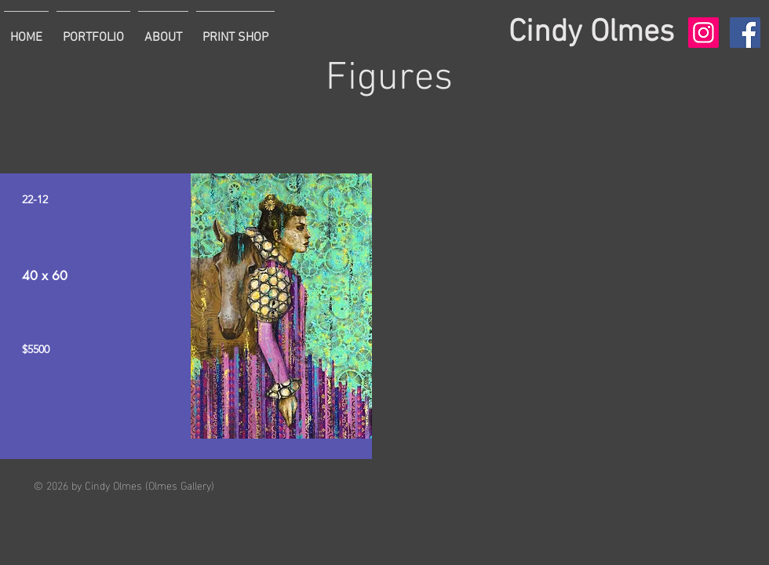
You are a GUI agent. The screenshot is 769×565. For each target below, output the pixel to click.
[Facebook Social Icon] (745, 32)
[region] (186, 316)
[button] (93, 30)
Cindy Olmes (591, 33)
